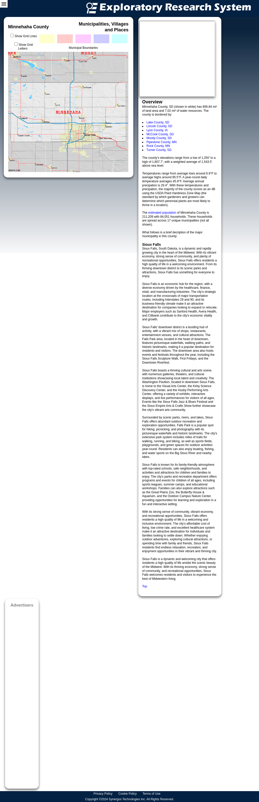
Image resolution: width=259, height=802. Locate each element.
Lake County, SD (157, 122)
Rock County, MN (158, 146)
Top (144, 586)
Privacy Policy (103, 793)
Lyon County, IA (157, 130)
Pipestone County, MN (161, 142)
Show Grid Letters (25, 47)
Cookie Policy (128, 793)
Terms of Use (152, 793)
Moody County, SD (159, 138)
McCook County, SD (160, 134)
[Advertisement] (22, 696)
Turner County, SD (158, 150)
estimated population (162, 212)
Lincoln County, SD (159, 126)
